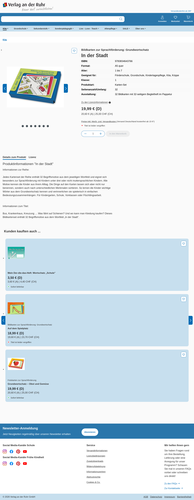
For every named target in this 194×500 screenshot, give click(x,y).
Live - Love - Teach (88, 28)
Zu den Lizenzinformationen (96, 102)
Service (90, 445)
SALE (125, 28)
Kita (5, 28)
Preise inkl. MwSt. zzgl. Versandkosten (99, 121)
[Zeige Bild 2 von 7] (27, 126)
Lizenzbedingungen (95, 456)
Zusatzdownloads (94, 461)
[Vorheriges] (5, 88)
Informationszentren (95, 472)
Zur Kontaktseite (173, 488)
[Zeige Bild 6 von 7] (44, 126)
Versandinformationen (97, 451)
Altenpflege (110, 28)
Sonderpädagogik (63, 28)
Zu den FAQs (172, 483)
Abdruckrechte (93, 477)
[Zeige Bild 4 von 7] (35, 126)
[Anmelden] (162, 19)
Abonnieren (89, 432)
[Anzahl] (93, 134)
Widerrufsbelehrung (95, 466)
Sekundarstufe (41, 28)
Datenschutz (156, 497)
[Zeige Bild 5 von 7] (39, 126)
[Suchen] (120, 19)
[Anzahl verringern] (85, 134)
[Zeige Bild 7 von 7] (48, 126)
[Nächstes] (66, 88)
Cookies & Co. (93, 482)
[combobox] (59, 19)
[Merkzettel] (175, 19)
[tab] (14, 157)
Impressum (169, 497)
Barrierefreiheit (184, 497)
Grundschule (20, 28)
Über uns (139, 28)
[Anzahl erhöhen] (101, 134)
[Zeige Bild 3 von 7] (31, 126)
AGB (145, 497)
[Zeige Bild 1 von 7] (23, 126)
